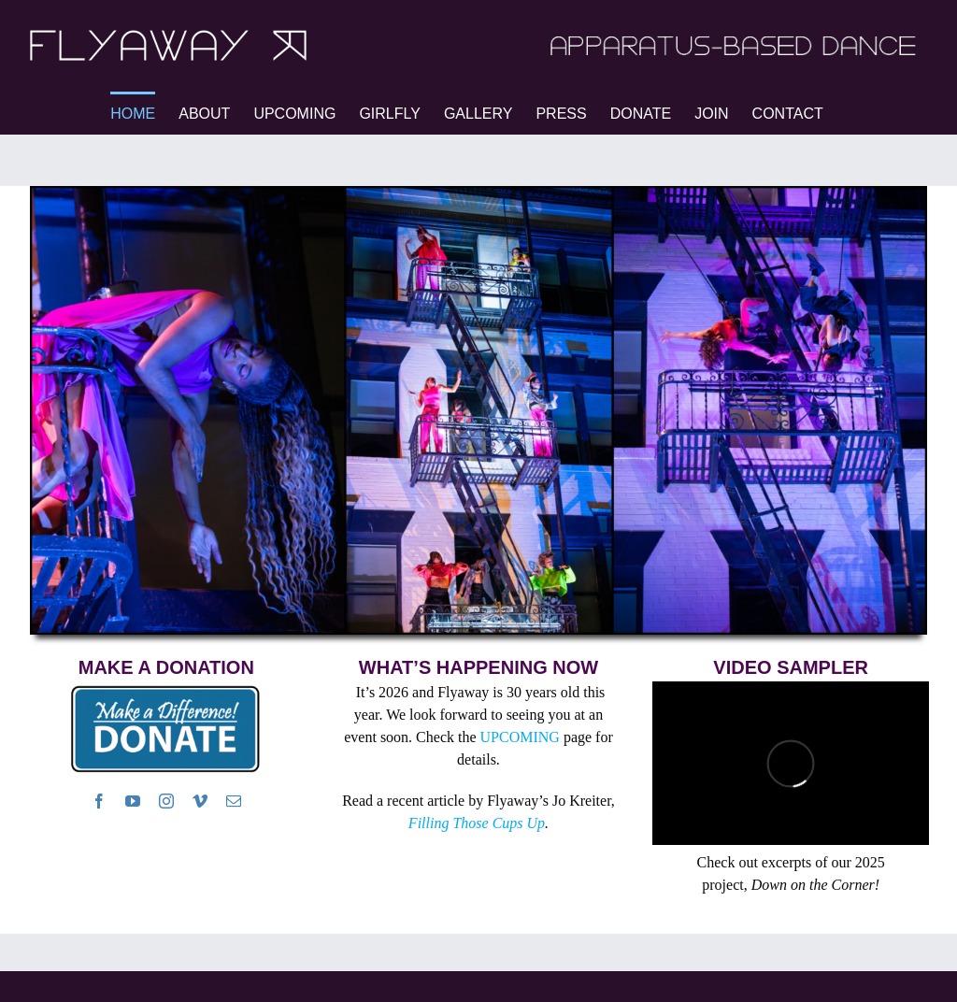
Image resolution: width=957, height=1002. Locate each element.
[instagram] (166, 801)
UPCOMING (520, 737)
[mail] (233, 801)
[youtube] (132, 801)
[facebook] (99, 801)
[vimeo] (200, 801)
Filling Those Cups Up (476, 823)
